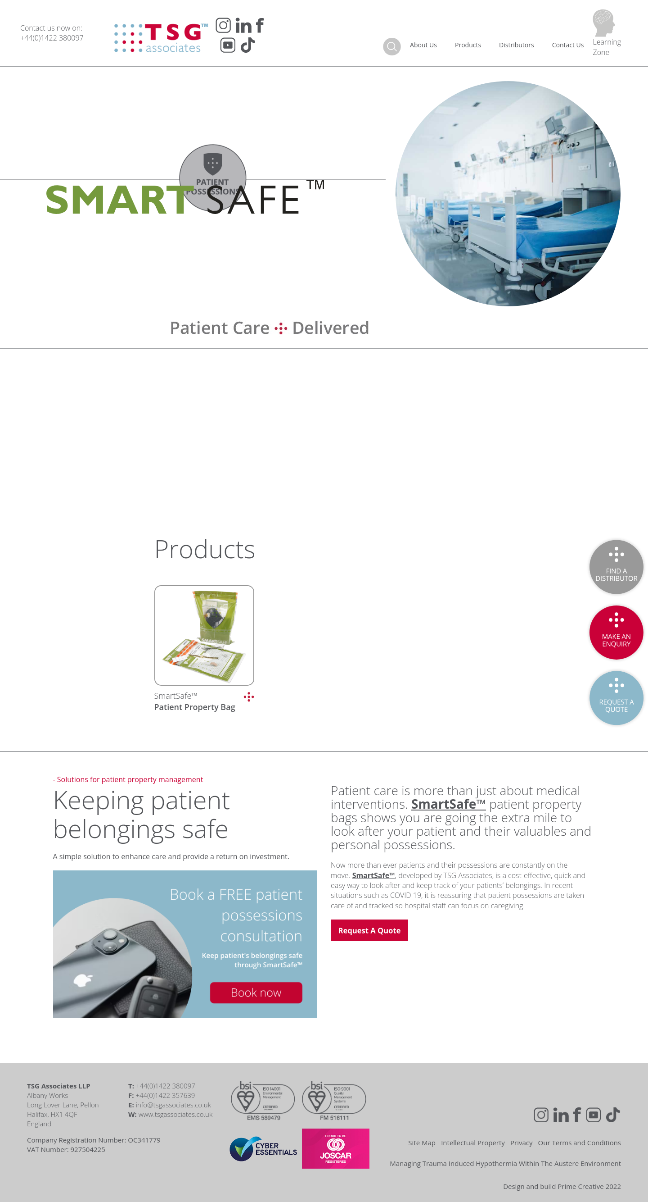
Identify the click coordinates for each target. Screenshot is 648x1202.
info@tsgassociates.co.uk (173, 1104)
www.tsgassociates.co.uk (176, 1114)
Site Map (422, 1142)
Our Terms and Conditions (579, 1142)
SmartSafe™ (194, 701)
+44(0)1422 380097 (52, 38)
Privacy (521, 1142)
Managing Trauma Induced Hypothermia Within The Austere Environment (505, 1163)
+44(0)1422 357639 (165, 1095)
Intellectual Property (473, 1142)
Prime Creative (581, 1186)
